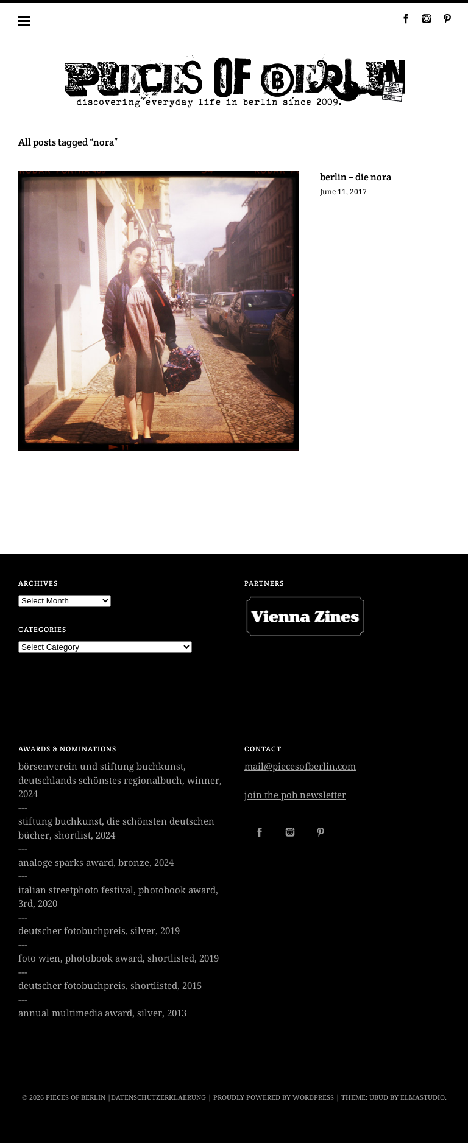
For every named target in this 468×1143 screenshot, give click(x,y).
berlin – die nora (355, 177)
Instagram (421, 18)
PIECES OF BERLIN (75, 1098)
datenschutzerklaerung (158, 1098)
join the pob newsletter (295, 795)
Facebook (401, 18)
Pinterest (442, 18)
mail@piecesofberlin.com (300, 766)
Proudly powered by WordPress (273, 1098)
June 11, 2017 (343, 192)
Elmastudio (422, 1098)
